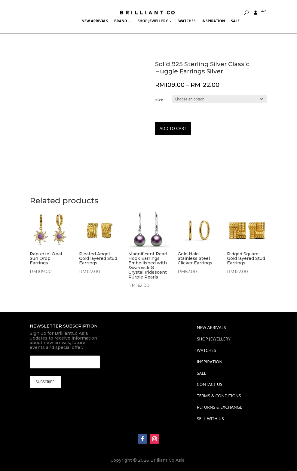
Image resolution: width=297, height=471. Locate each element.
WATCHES (206, 350)
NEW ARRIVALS (211, 327)
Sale (235, 20)
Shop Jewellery (155, 20)
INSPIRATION (209, 362)
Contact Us (209, 384)
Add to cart (173, 128)
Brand (123, 20)
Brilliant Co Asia (167, 460)
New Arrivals (94, 20)
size (159, 100)
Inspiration (213, 20)
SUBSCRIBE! (46, 381)
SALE (202, 373)
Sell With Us (210, 418)
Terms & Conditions (219, 396)
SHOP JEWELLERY (214, 339)
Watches (186, 20)
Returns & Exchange (219, 407)
